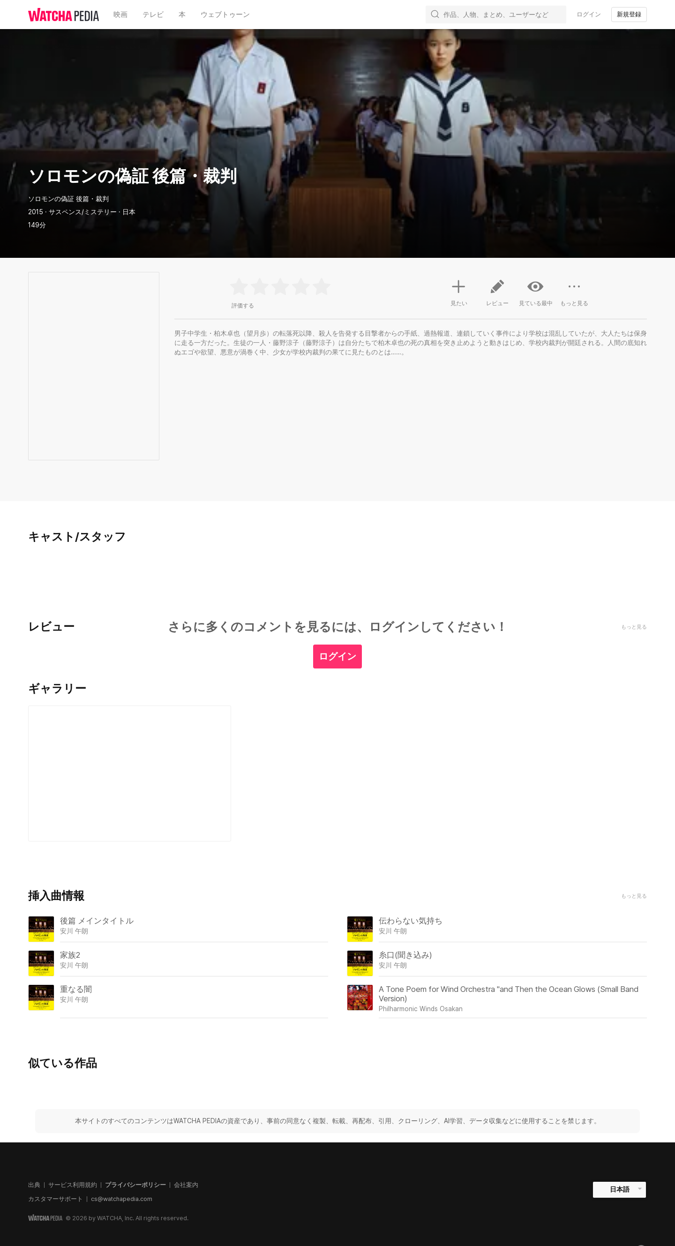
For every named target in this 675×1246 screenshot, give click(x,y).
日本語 (620, 1189)
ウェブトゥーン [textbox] (225, 14)
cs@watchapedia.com (121, 1198)
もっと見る (634, 896)
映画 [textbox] (120, 14)
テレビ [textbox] (153, 14)
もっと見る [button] (574, 296)
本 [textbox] (182, 14)
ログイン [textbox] (589, 14)
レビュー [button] (497, 296)
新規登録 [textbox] (629, 14)
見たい (458, 292)
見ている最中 (536, 292)
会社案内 (186, 1184)
